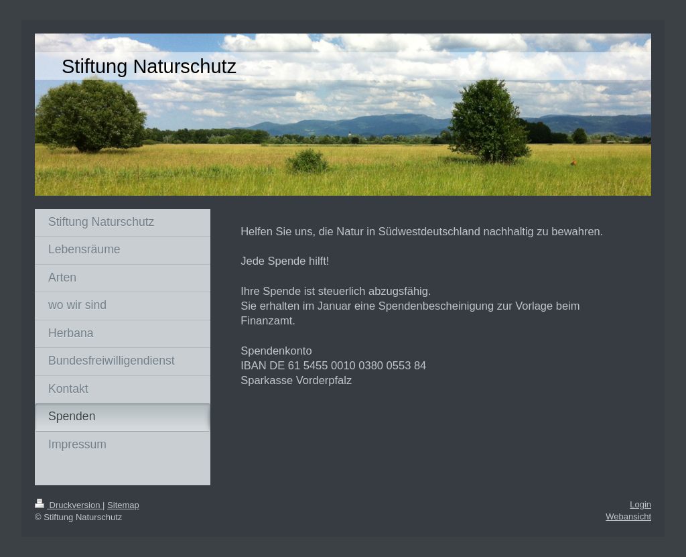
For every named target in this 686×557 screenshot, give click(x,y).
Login (640, 504)
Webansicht (628, 516)
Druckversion (68, 505)
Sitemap (123, 505)
